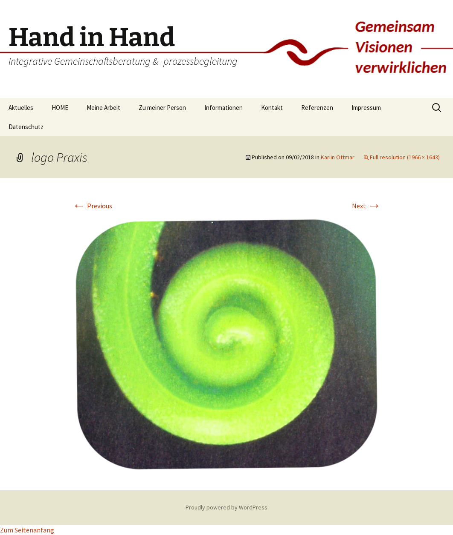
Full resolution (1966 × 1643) (405, 157)
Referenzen (317, 108)
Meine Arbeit (103, 108)
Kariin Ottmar (337, 157)
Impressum (366, 108)
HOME (60, 108)
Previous (92, 205)
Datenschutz (26, 127)
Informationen (223, 108)
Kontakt (272, 108)
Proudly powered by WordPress (226, 507)
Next (366, 205)
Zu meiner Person (162, 108)
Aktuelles (21, 108)
